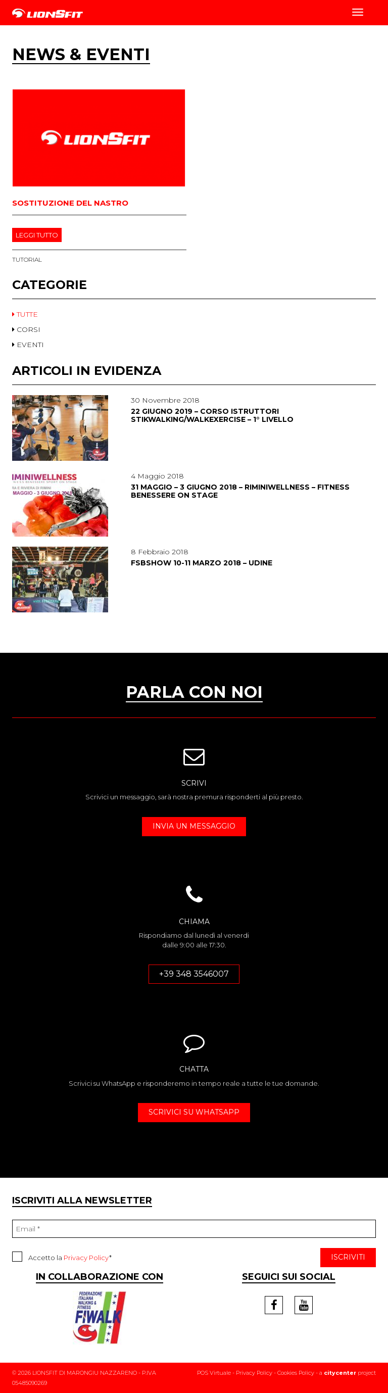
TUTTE (25, 314)
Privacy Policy (86, 1258)
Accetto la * (62, 1257)
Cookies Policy (295, 1372)
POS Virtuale (214, 1372)
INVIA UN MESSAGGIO (194, 826)
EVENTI (28, 344)
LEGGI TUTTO (37, 235)
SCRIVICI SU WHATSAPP (194, 1112)
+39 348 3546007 (194, 974)
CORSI (26, 329)
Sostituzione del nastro (70, 203)
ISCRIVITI (348, 1257)
